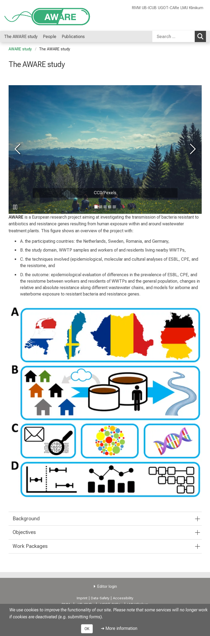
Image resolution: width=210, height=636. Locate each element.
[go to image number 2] (105, 206)
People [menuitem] (49, 36)
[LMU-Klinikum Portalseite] (36, 15)
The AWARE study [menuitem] (21, 36)
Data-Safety (100, 598)
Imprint (82, 598)
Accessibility (123, 598)
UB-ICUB (149, 8)
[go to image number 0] (96, 206)
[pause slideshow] (15, 207)
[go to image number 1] (100, 206)
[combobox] (179, 36)
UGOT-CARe (168, 8)
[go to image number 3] (109, 206)
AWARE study (20, 49)
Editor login (107, 586)
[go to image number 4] (114, 206)
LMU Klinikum (191, 8)
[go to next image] (192, 149)
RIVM (136, 8)
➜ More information (119, 628)
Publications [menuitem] (73, 36)
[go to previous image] (18, 149)
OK (86, 629)
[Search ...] (173, 36)
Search (201, 36)
